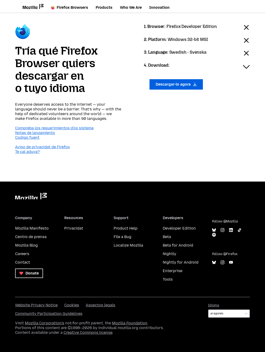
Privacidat (73, 228)
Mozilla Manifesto (32, 228)
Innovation (159, 7)
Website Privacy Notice (36, 305)
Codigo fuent (27, 137)
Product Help (125, 228)
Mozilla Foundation (129, 323)
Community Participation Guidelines (48, 313)
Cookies (71, 305)
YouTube (231, 263)
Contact (22, 262)
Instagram (222, 230)
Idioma (213, 305)
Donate (29, 273)
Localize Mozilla (128, 245)
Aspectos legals (100, 305)
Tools (168, 279)
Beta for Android (178, 245)
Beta (167, 237)
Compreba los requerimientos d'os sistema (54, 128)
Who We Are (131, 7)
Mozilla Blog (26, 245)
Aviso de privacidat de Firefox (42, 147)
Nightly (169, 254)
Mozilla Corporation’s (44, 323)
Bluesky (214, 230)
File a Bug (122, 237)
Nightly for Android (180, 262)
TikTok (239, 230)
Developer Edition (179, 228)
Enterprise (172, 271)
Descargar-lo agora (176, 84)
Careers (22, 254)
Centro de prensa (31, 237)
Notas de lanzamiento (35, 132)
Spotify (214, 235)
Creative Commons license (88, 332)
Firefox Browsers (69, 7)
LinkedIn (231, 230)
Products (104, 7)
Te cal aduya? (27, 151)
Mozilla (31, 196)
